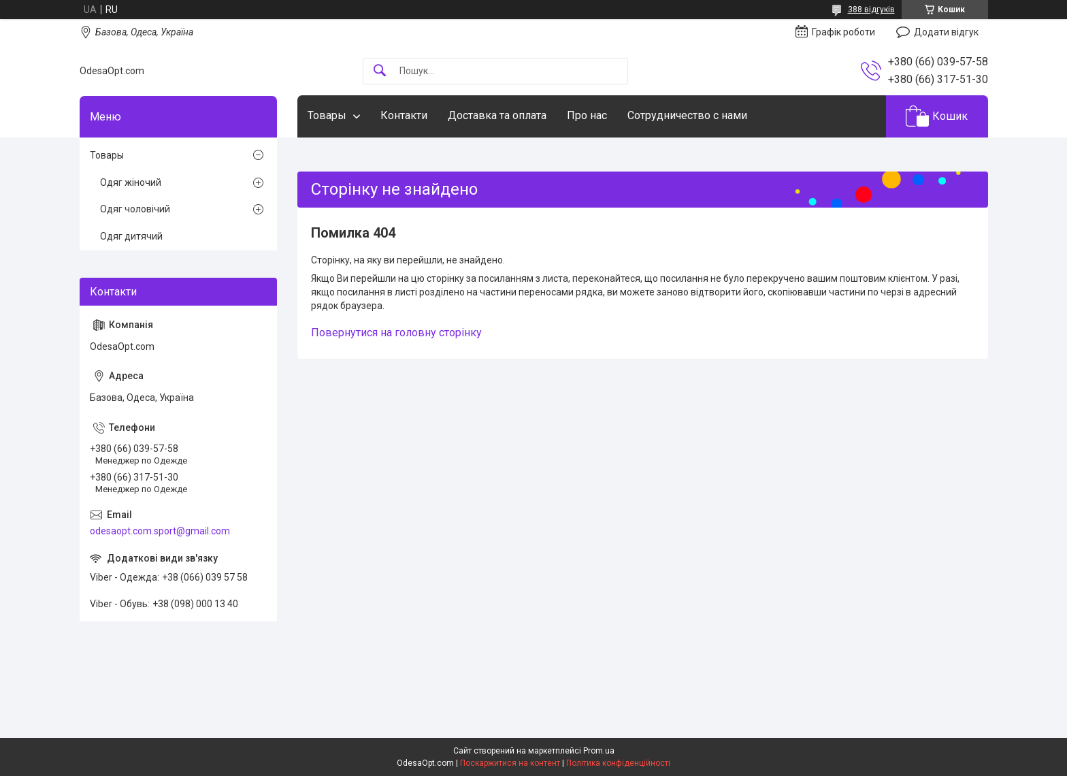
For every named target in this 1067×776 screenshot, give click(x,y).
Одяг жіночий (130, 182)
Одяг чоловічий (135, 209)
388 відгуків (871, 9)
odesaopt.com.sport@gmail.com (160, 531)
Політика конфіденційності (618, 763)
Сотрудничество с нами (687, 115)
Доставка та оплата (497, 115)
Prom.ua (598, 751)
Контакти (403, 115)
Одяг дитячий (131, 236)
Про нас (587, 115)
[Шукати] (379, 71)
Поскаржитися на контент (510, 763)
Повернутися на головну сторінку (396, 332)
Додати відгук (946, 32)
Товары (327, 115)
